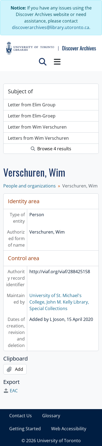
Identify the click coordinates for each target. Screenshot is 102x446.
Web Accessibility (68, 429)
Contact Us (20, 416)
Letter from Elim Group (31, 105)
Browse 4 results (51, 149)
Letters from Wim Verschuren (38, 138)
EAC (10, 391)
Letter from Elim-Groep (31, 116)
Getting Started (25, 429)
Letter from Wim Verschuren (37, 127)
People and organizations (29, 186)
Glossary (51, 416)
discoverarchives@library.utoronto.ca (50, 27)
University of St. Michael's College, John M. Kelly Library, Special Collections (59, 301)
